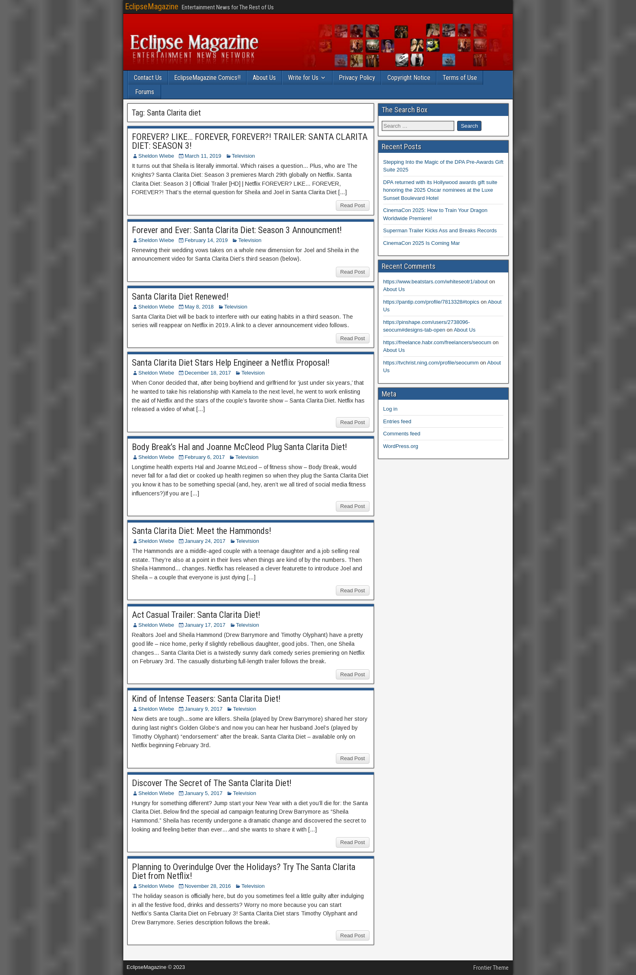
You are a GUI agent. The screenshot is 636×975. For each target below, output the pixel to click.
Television (243, 156)
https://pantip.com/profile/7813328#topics (431, 302)
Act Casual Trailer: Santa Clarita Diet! (196, 615)
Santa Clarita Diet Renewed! (180, 296)
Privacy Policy (357, 77)
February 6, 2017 (205, 457)
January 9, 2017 (203, 709)
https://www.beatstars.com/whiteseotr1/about (435, 282)
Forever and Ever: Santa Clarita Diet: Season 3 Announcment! (237, 230)
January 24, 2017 (205, 541)
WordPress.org (400, 446)
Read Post (352, 205)
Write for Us (303, 77)
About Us (264, 77)
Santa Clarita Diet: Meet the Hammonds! (201, 531)
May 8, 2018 (199, 307)
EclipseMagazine (151, 6)
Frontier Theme (491, 967)
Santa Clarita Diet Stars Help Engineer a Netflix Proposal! (231, 363)
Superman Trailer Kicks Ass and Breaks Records (440, 230)
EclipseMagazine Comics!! (207, 77)
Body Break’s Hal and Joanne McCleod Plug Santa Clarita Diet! (239, 447)
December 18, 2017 (208, 373)
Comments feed (402, 434)
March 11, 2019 (203, 156)
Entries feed (397, 421)
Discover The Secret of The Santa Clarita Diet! (212, 783)
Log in (390, 409)
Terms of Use (460, 77)
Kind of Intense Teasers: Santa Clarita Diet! (206, 699)
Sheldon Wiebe (156, 156)
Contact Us (148, 77)
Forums (144, 92)
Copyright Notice (408, 77)
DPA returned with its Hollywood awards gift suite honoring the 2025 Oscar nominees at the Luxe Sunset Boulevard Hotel (440, 190)
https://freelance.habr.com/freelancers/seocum (437, 342)
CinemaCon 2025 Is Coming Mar (421, 243)
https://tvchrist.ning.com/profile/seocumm (431, 363)
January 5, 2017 (203, 793)
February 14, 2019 (206, 240)
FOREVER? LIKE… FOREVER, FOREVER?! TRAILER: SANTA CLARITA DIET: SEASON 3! (249, 141)
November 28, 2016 (208, 886)
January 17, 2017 (205, 625)
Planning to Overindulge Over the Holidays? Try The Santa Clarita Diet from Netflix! (243, 871)
